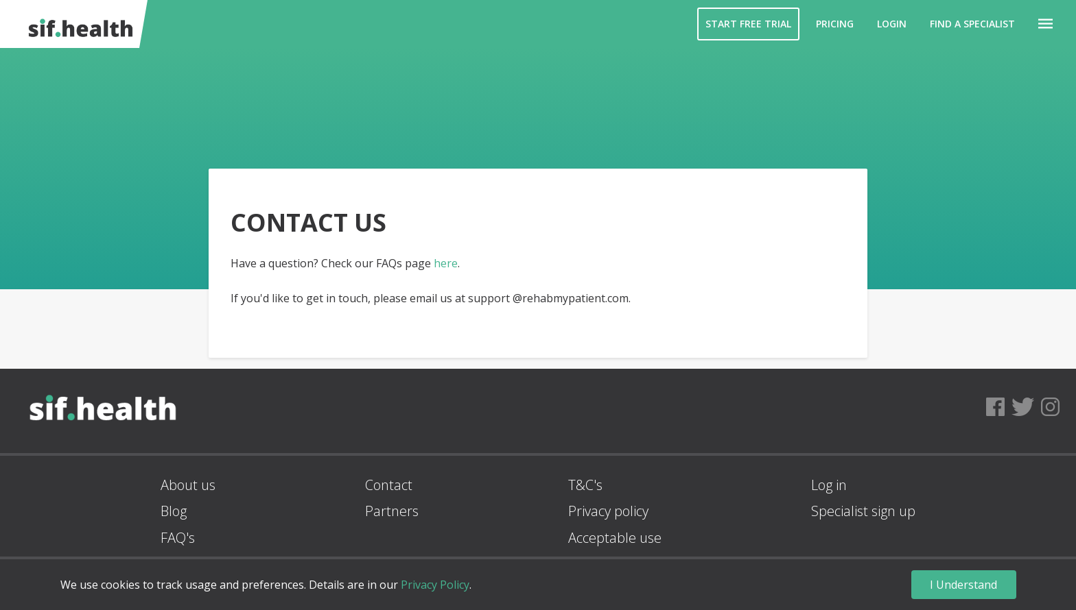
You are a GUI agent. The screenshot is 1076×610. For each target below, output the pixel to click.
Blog (174, 511)
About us (188, 485)
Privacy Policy (435, 584)
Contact (388, 485)
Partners (392, 511)
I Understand (963, 584)
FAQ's (178, 537)
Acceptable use (615, 537)
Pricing (835, 23)
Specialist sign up (863, 511)
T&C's (585, 485)
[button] (1045, 24)
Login (892, 23)
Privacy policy (608, 511)
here (446, 263)
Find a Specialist (972, 23)
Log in (829, 485)
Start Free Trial (748, 23)
